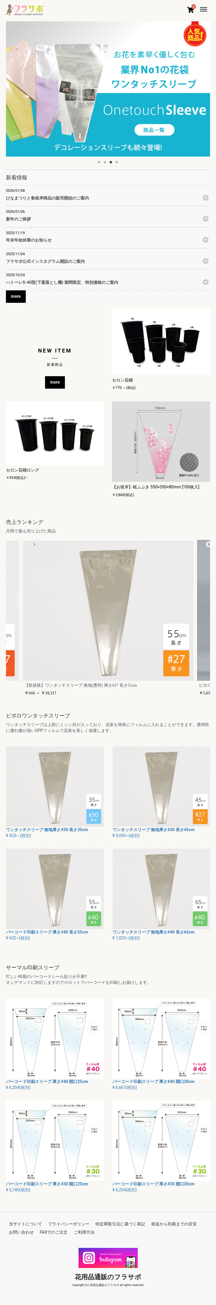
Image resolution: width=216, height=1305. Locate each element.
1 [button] (101, 164)
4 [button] (118, 164)
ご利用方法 (84, 1232)
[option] (108, 89)
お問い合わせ (21, 1232)
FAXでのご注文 (54, 1232)
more (16, 296)
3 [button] (113, 164)
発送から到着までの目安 (174, 1224)
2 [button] (107, 164)
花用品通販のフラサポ (108, 1277)
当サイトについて (25, 1224)
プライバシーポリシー (68, 1224)
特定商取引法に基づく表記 (120, 1224)
